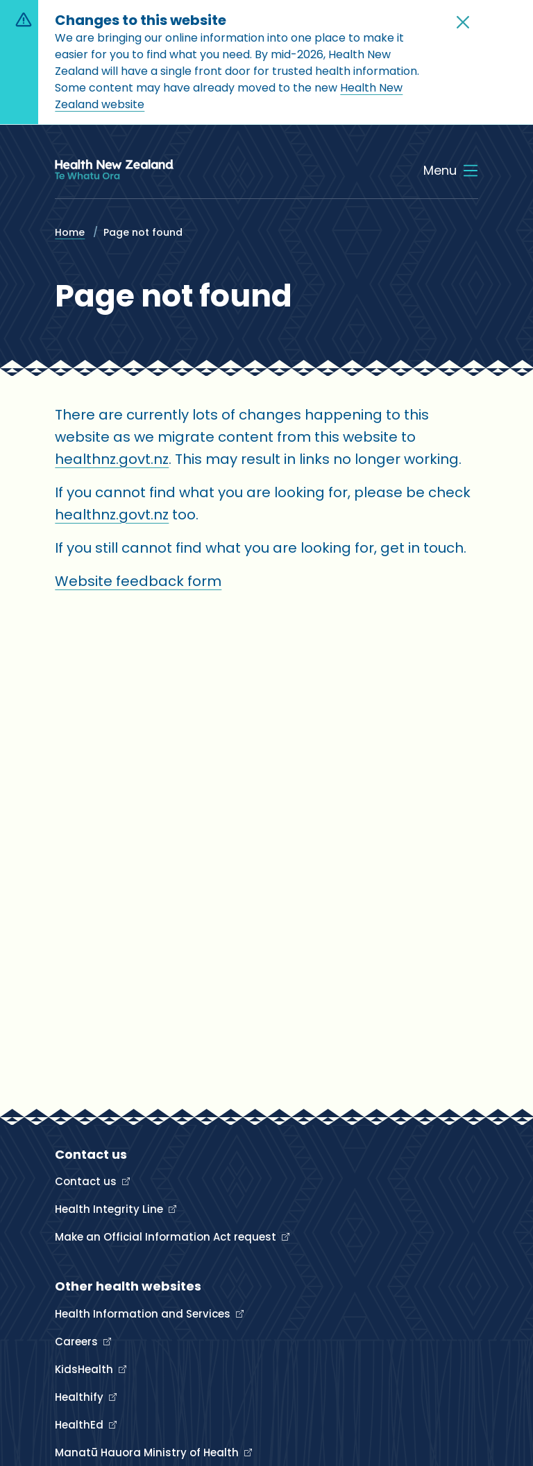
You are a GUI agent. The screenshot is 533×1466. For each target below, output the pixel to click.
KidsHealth (85, 1369)
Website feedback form (138, 581)
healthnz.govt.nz (112, 459)
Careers (78, 1341)
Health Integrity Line (110, 1209)
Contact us (87, 1181)
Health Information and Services (144, 1314)
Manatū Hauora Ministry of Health (148, 1452)
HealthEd (80, 1424)
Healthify (80, 1397)
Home (70, 232)
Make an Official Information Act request (167, 1237)
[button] (463, 22)
